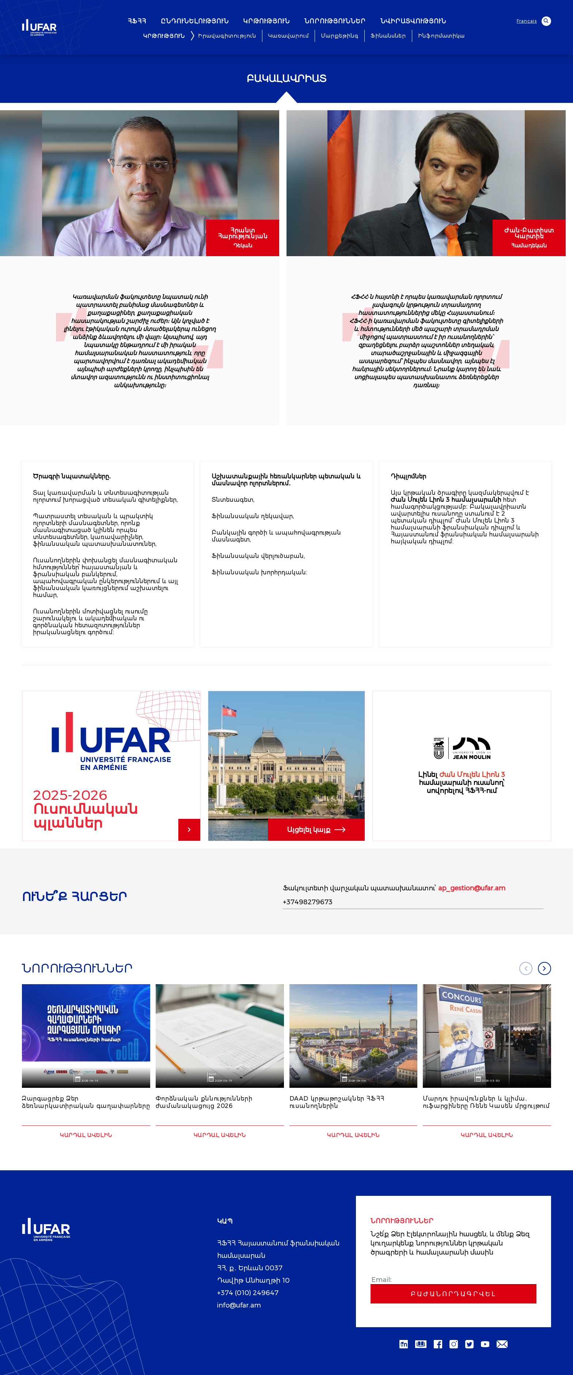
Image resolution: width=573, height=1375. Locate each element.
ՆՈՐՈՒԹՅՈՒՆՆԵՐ (355, 21)
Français (527, 21)
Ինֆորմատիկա (441, 36)
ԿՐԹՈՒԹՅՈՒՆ (286, 21)
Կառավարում (288, 36)
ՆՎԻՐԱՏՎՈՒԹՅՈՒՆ (433, 21)
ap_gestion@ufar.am (471, 888)
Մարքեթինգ (339, 36)
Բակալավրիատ (286, 79)
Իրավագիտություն (227, 36)
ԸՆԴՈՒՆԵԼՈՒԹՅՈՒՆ (214, 21)
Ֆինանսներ (388, 36)
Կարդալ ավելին (86, 1135)
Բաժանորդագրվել (453, 1294)
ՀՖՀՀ (156, 21)
